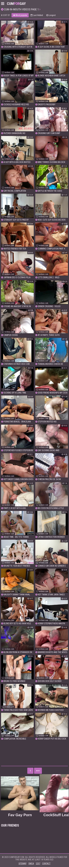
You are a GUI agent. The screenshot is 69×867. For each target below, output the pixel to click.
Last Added (37, 15)
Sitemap (23, 863)
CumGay (16, 4)
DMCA (31, 863)
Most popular (20, 15)
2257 (38, 863)
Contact (46, 863)
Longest (51, 15)
